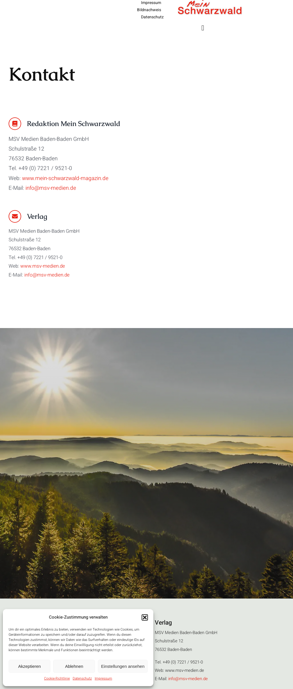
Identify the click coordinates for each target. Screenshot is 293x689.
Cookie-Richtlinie (57, 678)
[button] (145, 617)
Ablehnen (74, 666)
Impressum (103, 678)
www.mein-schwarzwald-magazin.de (65, 178)
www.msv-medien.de (42, 266)
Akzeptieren (29, 666)
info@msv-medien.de (50, 188)
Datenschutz (82, 678)
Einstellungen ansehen (122, 666)
